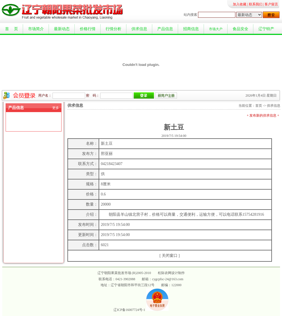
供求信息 (139, 29)
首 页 (11, 29)
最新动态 (62, 29)
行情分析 (113, 29)
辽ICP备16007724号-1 (129, 310)
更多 (55, 108)
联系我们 (255, 4)
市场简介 (36, 29)
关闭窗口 (170, 255)
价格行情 (87, 29)
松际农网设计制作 (171, 273)
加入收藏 (239, 4)
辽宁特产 (266, 29)
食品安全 (240, 29)
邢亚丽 (107, 154)
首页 (258, 106)
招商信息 (191, 29)
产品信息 (165, 29)
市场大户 (215, 29)
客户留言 (271, 4)
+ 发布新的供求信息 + (263, 115)
